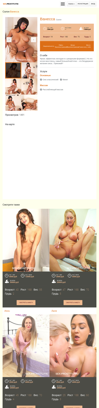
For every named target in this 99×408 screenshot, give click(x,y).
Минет (65, 80)
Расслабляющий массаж (53, 90)
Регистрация (83, 4)
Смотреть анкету (26, 302)
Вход (93, 4)
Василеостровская (73, 47)
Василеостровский (61, 47)
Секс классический (50, 80)
